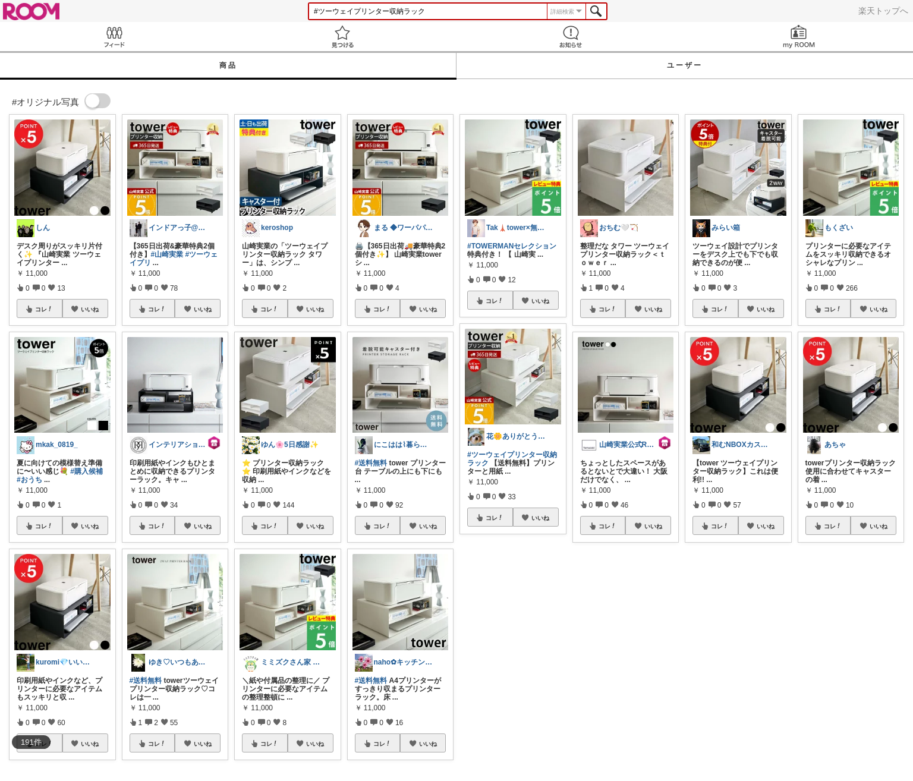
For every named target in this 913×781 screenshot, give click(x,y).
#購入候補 (86, 471)
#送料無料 (146, 680)
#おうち (29, 479)
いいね (90, 309)
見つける (342, 36)
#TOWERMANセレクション (511, 246)
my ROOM (799, 36)
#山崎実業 (167, 254)
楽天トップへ (883, 10)
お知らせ (570, 36)
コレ (44, 309)
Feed (114, 36)
